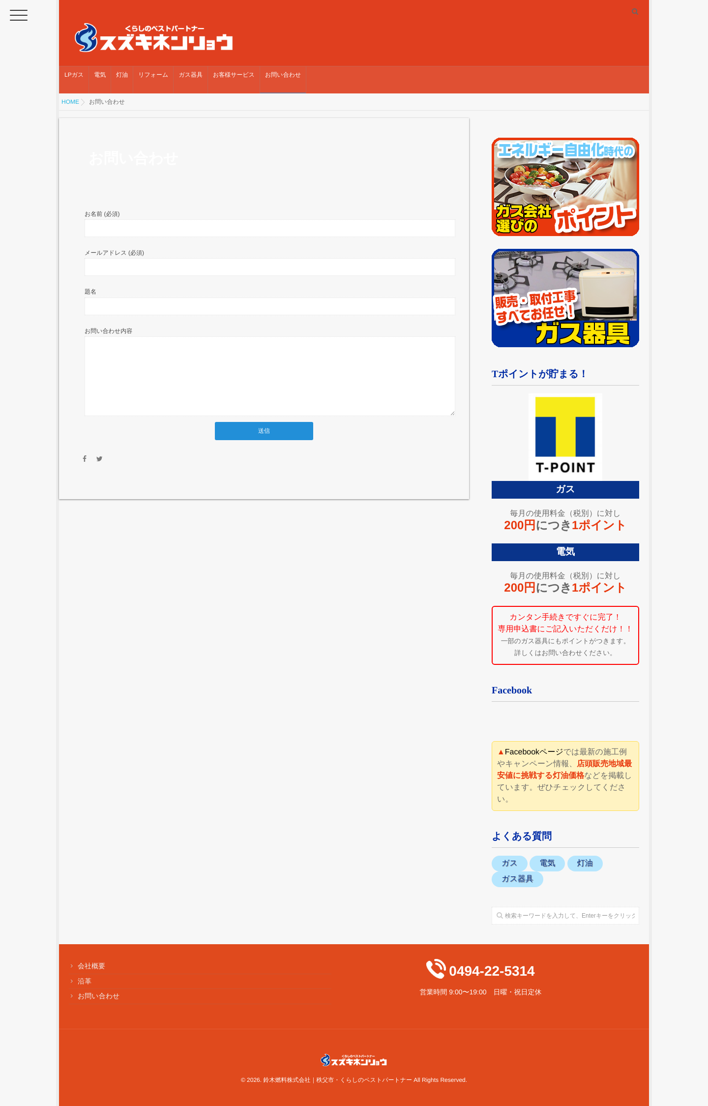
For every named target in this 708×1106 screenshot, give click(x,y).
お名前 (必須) (102, 213)
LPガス (74, 79)
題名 (90, 291)
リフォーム (153, 79)
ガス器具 (190, 79)
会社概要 (91, 966)
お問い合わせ (283, 79)
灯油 (122, 79)
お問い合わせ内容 (108, 331)
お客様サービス (234, 79)
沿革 (84, 981)
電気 (100, 79)
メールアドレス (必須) (114, 252)
